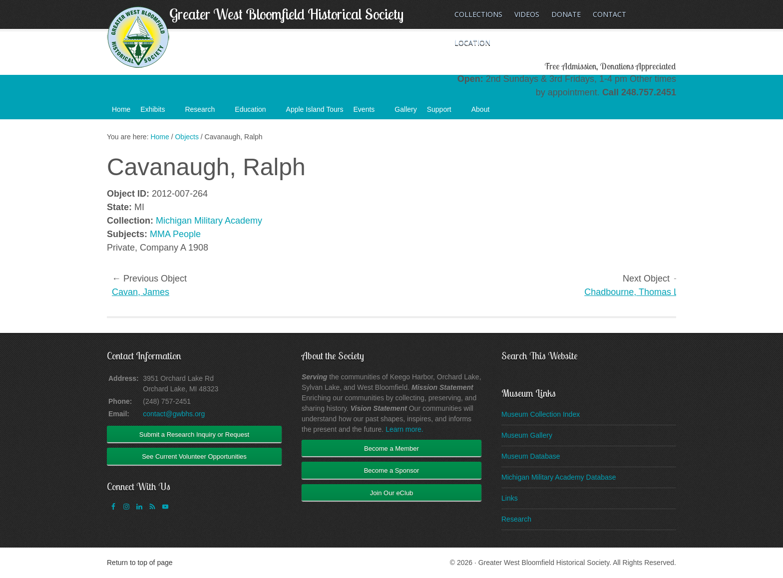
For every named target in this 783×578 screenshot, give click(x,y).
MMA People (175, 234)
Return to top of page (140, 563)
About (485, 112)
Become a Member (391, 448)
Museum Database (530, 456)
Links (509, 498)
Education (255, 112)
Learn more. (404, 429)
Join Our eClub (391, 493)
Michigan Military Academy (209, 221)
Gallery (405, 109)
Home (121, 109)
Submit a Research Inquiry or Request (194, 434)
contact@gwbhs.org (174, 414)
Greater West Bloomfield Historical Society (286, 13)
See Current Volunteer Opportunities (194, 456)
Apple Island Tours (315, 109)
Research (205, 112)
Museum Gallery (526, 435)
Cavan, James (140, 292)
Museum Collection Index (540, 414)
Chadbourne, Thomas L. (632, 292)
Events (369, 112)
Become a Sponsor (391, 470)
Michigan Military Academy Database (558, 477)
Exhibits (157, 112)
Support (444, 112)
